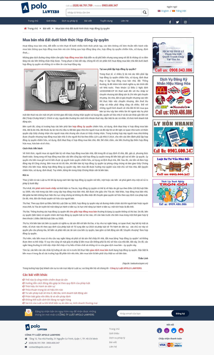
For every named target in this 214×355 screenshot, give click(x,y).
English (163, 10)
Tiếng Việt (179, 10)
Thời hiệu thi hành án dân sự (40, 286)
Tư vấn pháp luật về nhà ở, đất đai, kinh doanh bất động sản (56, 292)
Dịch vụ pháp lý (70, 20)
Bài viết (88, 20)
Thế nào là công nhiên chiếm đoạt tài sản (46, 279)
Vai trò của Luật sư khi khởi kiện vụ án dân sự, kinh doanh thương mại (61, 302)
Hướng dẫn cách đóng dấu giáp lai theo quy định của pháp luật (57, 283)
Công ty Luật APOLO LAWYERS (126, 268)
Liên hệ (124, 20)
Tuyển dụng (106, 20)
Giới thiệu (51, 20)
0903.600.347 (53, 342)
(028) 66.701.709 (37, 342)
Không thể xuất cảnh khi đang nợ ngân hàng (48, 299)
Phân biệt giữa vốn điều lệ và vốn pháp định (48, 296)
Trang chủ (33, 20)
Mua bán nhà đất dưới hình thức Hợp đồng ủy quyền (82, 28)
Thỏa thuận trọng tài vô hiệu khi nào (44, 289)
